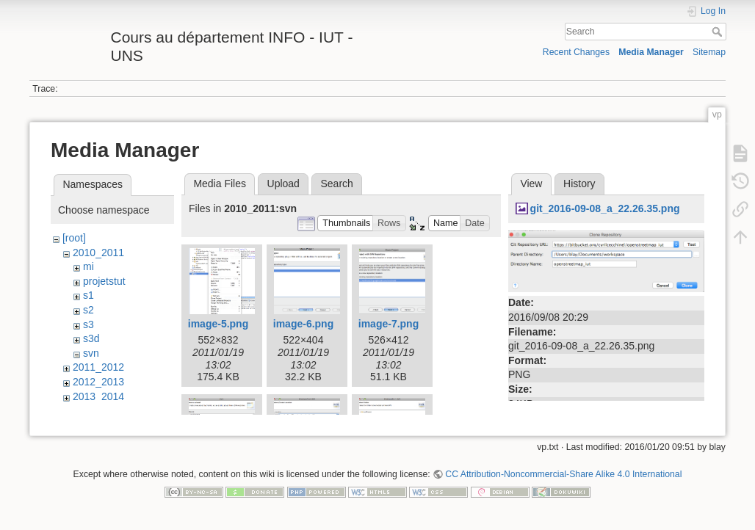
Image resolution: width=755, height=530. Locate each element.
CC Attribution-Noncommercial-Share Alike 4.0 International (563, 481)
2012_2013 (98, 382)
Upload (283, 183)
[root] (74, 238)
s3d (91, 338)
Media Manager (651, 52)
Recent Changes (576, 52)
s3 (88, 324)
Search (719, 31)
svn (91, 353)
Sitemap (709, 52)
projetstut (104, 281)
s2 (88, 310)
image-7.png (388, 324)
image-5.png (218, 324)
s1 (88, 295)
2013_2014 (98, 396)
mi (88, 266)
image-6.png (303, 324)
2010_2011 (98, 252)
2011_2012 (98, 367)
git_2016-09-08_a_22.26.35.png (605, 208)
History (579, 183)
